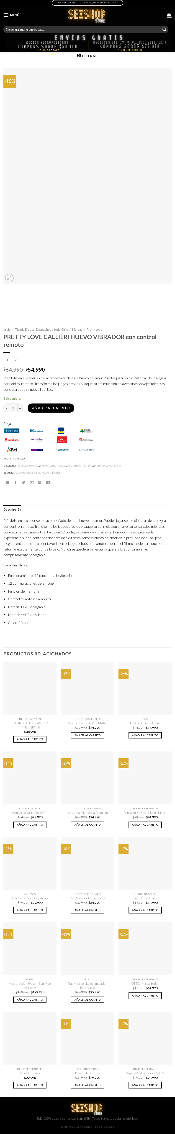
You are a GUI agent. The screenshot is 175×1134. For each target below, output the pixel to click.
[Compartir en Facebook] (15, 482)
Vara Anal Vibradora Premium (87, 812)
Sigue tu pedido (104, 1126)
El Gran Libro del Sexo (145, 723)
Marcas (77, 329)
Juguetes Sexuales (28, 465)
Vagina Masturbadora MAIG (87, 723)
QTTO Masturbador (145, 983)
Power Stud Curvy (87, 1073)
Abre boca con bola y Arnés (30, 898)
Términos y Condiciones (76, 1126)
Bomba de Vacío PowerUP (29, 812)
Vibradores (114, 465)
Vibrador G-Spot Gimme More (145, 812)
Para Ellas (87, 465)
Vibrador (55, 472)
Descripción (12, 509)
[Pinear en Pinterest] (39, 482)
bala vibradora (24, 472)
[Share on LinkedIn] (47, 482)
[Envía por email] (31, 482)
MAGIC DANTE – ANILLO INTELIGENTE (30, 725)
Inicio (7, 329)
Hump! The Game (145, 898)
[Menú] (11, 15)
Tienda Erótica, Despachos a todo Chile (41, 329)
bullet (37, 472)
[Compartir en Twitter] (23, 482)
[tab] (12, 509)
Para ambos (74, 465)
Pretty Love (94, 329)
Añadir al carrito (51, 408)
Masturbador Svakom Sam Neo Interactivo (30, 985)
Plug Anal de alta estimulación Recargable (87, 985)
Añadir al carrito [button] (30, 739)
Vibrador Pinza (30, 1073)
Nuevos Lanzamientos (53, 465)
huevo (45, 472)
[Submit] (164, 29)
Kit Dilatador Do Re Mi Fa (87, 898)
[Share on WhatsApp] (7, 482)
